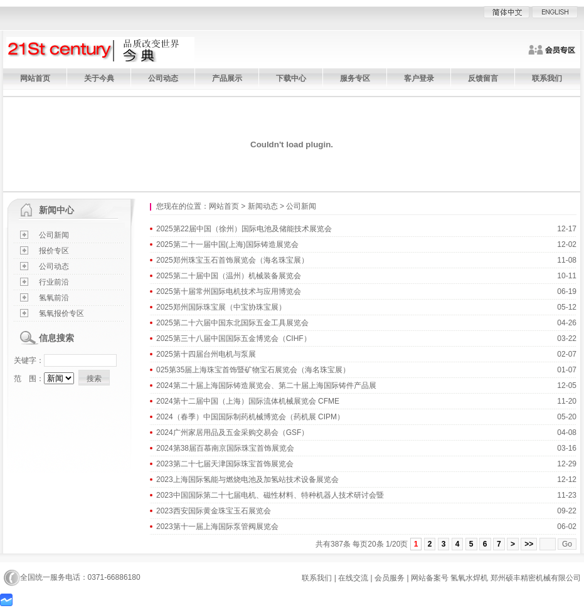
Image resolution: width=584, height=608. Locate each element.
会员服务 (389, 578)
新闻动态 (263, 206)
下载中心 (291, 78)
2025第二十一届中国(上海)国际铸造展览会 (227, 244)
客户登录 (419, 78)
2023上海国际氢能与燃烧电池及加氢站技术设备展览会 (247, 479)
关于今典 (99, 78)
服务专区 (355, 78)
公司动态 (163, 78)
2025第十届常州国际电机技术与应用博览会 (228, 291)
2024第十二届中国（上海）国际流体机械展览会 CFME (247, 401)
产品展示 (227, 78)
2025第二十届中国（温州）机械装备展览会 (228, 275)
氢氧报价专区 (61, 313)
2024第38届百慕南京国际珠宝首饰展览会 (225, 448)
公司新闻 (54, 235)
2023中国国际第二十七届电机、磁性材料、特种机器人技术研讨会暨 (270, 495)
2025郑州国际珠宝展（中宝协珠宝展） (221, 307)
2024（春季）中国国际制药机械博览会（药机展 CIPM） (250, 416)
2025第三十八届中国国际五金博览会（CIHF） (233, 338)
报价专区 (54, 250)
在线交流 (353, 578)
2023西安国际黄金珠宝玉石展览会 (213, 510)
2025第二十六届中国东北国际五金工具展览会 (232, 322)
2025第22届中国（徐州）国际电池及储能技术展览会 (244, 228)
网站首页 (35, 78)
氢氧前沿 (54, 297)
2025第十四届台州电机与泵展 (206, 354)
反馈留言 (483, 78)
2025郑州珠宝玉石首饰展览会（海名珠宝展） (232, 260)
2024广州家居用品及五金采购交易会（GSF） (232, 432)
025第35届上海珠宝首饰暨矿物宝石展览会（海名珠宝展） (253, 369)
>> (528, 544)
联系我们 (547, 78)
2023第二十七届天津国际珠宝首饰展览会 (225, 463)
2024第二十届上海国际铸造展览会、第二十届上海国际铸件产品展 (266, 385)
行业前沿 (54, 282)
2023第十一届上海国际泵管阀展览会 (217, 526)
